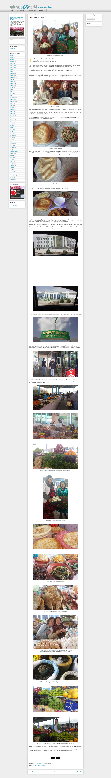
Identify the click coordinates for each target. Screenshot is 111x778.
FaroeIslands (12, 97)
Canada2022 (12, 73)
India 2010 (12, 117)
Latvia (11, 131)
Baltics (11, 63)
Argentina (12, 55)
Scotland (12, 159)
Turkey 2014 (12, 173)
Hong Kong (12, 113)
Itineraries (12, 41)
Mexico (11, 141)
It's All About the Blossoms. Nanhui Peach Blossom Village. (16, 18)
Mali (11, 139)
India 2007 (12, 115)
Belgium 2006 (13, 65)
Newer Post (31, 772)
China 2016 (12, 83)
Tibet (11, 169)
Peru (11, 155)
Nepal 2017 (12, 153)
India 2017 (12, 121)
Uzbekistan (12, 179)
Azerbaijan (12, 61)
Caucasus (12, 75)
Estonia (11, 93)
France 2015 (12, 101)
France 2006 (12, 99)
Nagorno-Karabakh (13, 151)
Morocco (12, 145)
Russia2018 (12, 157)
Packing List (12, 48)
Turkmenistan (43, 765)
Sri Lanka (12, 163)
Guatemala (12, 107)
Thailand (12, 167)
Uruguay (12, 177)
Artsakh (11, 59)
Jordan (11, 123)
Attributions (42, 10)
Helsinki (11, 111)
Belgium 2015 (13, 67)
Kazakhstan (12, 125)
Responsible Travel (31, 10)
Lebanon (12, 133)
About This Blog (20, 10)
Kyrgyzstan (12, 129)
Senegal (11, 161)
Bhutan (11, 69)
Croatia (11, 87)
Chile (11, 79)
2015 (33, 765)
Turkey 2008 (12, 171)
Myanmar (12, 147)
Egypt (11, 91)
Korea (11, 127)
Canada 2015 (12, 71)
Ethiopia (11, 95)
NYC (11, 149)
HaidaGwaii (12, 109)
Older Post (79, 772)
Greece (11, 105)
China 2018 (12, 85)
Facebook (15, 205)
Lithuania (12, 135)
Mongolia (12, 143)
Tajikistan (12, 165)
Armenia (12, 57)
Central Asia (37, 765)
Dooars (11, 89)
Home (12, 10)
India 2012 (12, 119)
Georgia (11, 103)
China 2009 (12, 81)
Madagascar (12, 137)
